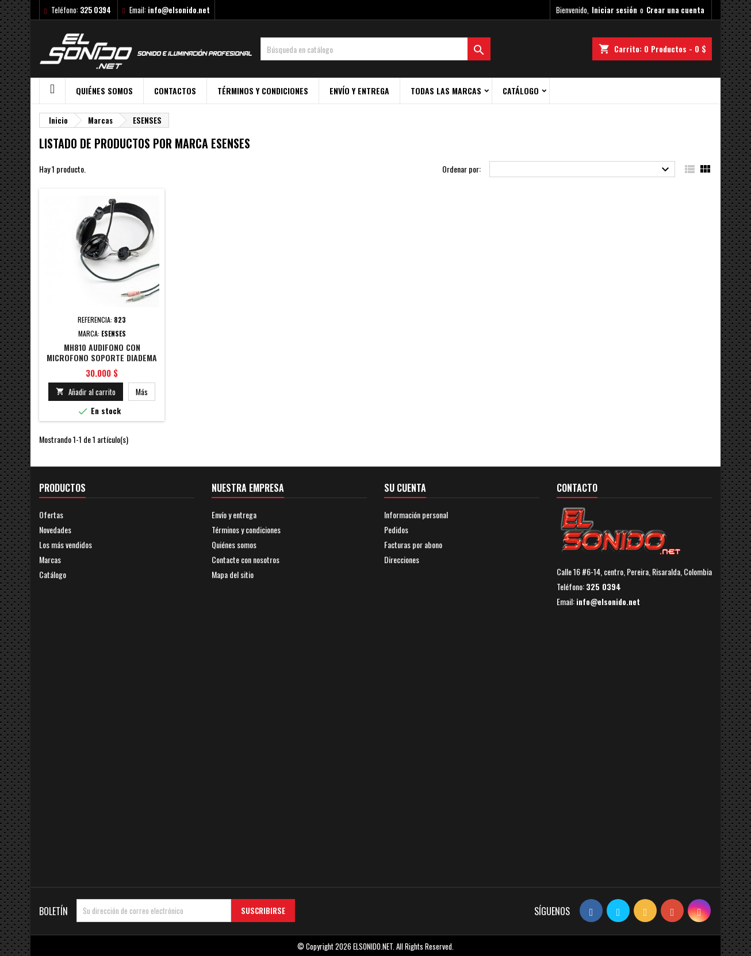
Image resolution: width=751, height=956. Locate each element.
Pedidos (396, 529)
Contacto (577, 488)
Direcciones (401, 559)
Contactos (175, 91)
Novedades (55, 529)
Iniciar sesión (614, 10)
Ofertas (51, 514)
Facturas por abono (413, 544)
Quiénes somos (104, 91)
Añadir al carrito (86, 391)
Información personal (416, 514)
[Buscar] (375, 48)
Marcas (50, 559)
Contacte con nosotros (245, 559)
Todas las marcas (446, 91)
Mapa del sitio (233, 574)
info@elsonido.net (179, 10)
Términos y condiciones (262, 91)
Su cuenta (405, 488)
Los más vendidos (65, 544)
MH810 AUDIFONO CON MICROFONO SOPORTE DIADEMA (102, 352)
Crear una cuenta (675, 10)
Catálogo (521, 91)
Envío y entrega (359, 91)
